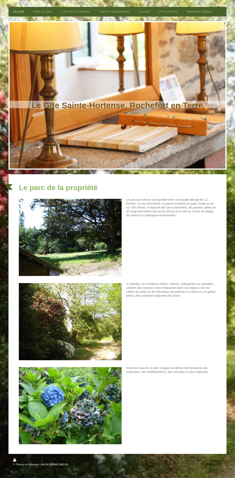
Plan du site (50, 460)
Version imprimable (27, 460)
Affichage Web (213, 463)
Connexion (215, 460)
